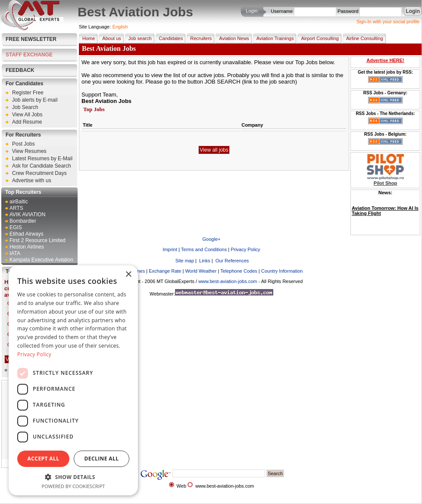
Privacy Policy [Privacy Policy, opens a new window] (34, 354)
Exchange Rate (165, 271)
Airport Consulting (317, 38)
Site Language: (95, 26)
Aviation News (232, 38)
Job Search (25, 107)
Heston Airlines (26, 247)
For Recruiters (23, 135)
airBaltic (18, 202)
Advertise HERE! (385, 60)
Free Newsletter (31, 39)
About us (110, 38)
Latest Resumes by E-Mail (42, 159)
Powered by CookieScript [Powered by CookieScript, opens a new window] (73, 486)
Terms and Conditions (204, 249)
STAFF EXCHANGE (29, 55)
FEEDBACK (20, 70)
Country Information (282, 271)
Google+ (212, 239)
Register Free (28, 93)
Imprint (170, 249)
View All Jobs (27, 115)
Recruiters (199, 38)
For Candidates (24, 84)
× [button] (128, 274)
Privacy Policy (245, 249)
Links (204, 260)
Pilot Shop (385, 183)
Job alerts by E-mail (34, 100)
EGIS (15, 227)
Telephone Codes (238, 271)
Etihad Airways (26, 234)
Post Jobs (23, 144)
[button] (73, 477)
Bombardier (22, 221)
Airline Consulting (363, 38)
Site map (184, 260)
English (120, 26)
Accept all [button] (43, 458)
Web (181, 485)
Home (87, 38)
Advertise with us (31, 180)
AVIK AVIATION (27, 215)
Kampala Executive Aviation (41, 260)
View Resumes (29, 151)
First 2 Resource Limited (37, 240)
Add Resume (27, 122)
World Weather (200, 271)
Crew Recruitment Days (39, 173)
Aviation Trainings (273, 38)
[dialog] (73, 380)
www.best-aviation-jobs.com (227, 281)
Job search (138, 38)
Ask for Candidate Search (41, 166)
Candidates (169, 38)
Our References (231, 260)
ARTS (16, 208)
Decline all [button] (101, 458)
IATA (14, 253)
